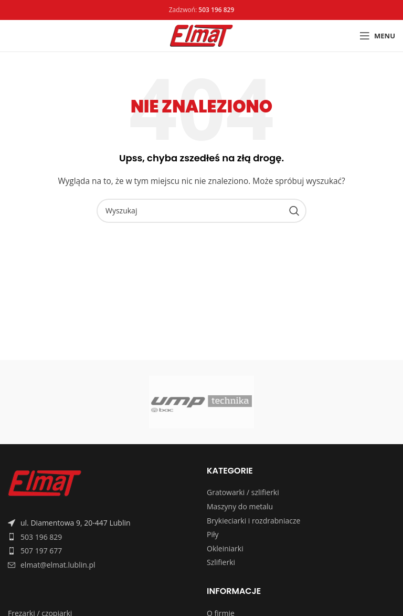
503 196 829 (41, 537)
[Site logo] (201, 35)
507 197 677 (41, 551)
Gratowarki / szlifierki (243, 492)
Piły (213, 534)
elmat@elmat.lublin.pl (58, 565)
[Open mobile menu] (377, 35)
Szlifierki (221, 562)
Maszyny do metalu (240, 506)
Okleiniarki (225, 548)
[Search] (201, 211)
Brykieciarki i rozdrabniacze (253, 521)
